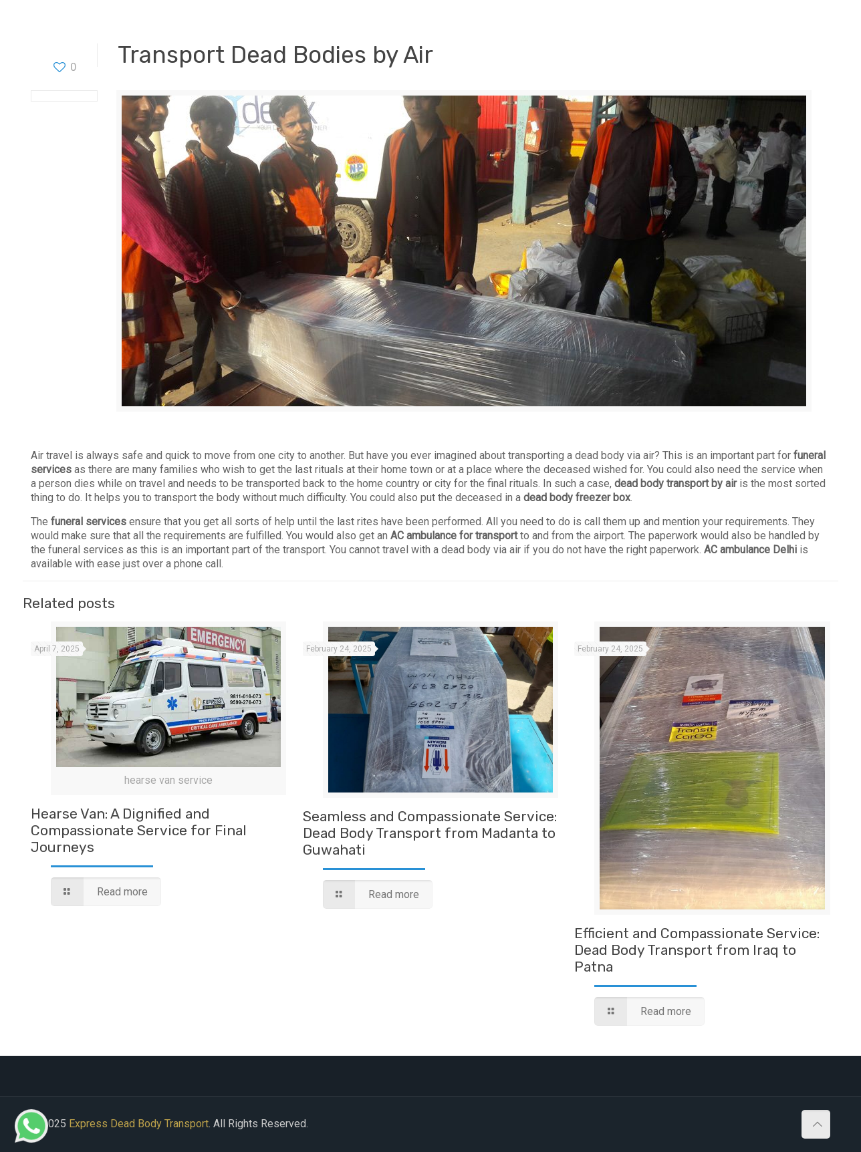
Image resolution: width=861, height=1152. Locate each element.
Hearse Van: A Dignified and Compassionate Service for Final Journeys (139, 830)
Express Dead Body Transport (139, 1123)
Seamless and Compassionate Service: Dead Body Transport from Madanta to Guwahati (430, 833)
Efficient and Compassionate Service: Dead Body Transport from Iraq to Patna (697, 950)
